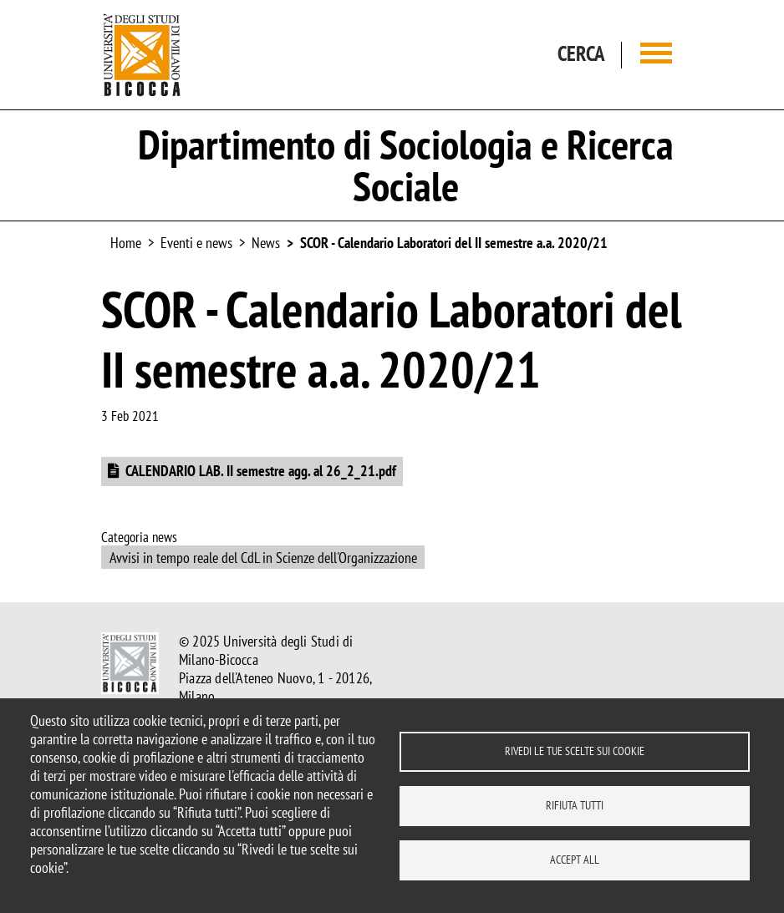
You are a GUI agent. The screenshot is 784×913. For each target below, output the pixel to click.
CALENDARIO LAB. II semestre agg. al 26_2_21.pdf (260, 470)
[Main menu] (656, 54)
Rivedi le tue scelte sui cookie (574, 750)
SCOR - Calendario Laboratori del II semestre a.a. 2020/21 (454, 242)
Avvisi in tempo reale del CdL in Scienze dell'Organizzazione (263, 557)
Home (125, 242)
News (266, 242)
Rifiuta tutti (574, 805)
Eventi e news (196, 242)
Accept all (574, 859)
